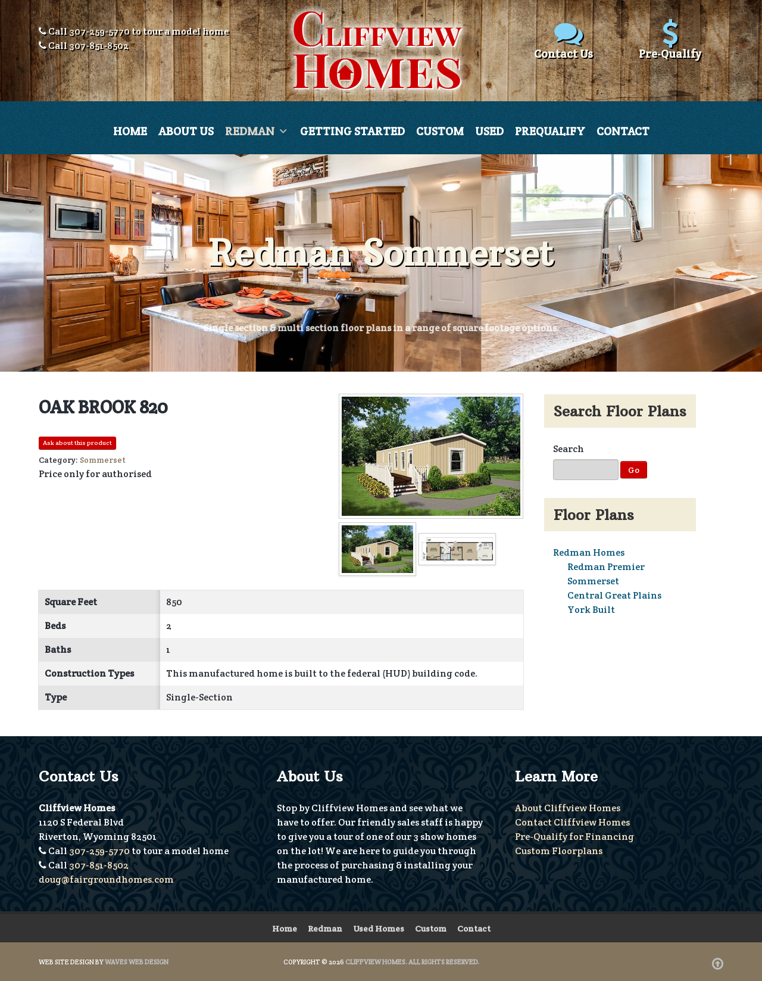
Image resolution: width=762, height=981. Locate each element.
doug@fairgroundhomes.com (106, 879)
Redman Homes (588, 552)
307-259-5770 (99, 31)
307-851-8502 (99, 45)
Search (568, 449)
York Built (591, 609)
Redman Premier (606, 566)
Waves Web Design (136, 961)
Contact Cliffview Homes (572, 821)
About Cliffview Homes (567, 807)
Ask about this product (77, 443)
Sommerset (593, 581)
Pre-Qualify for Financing (574, 836)
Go (633, 470)
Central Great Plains (614, 595)
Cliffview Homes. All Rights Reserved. (412, 961)
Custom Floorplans (558, 850)
